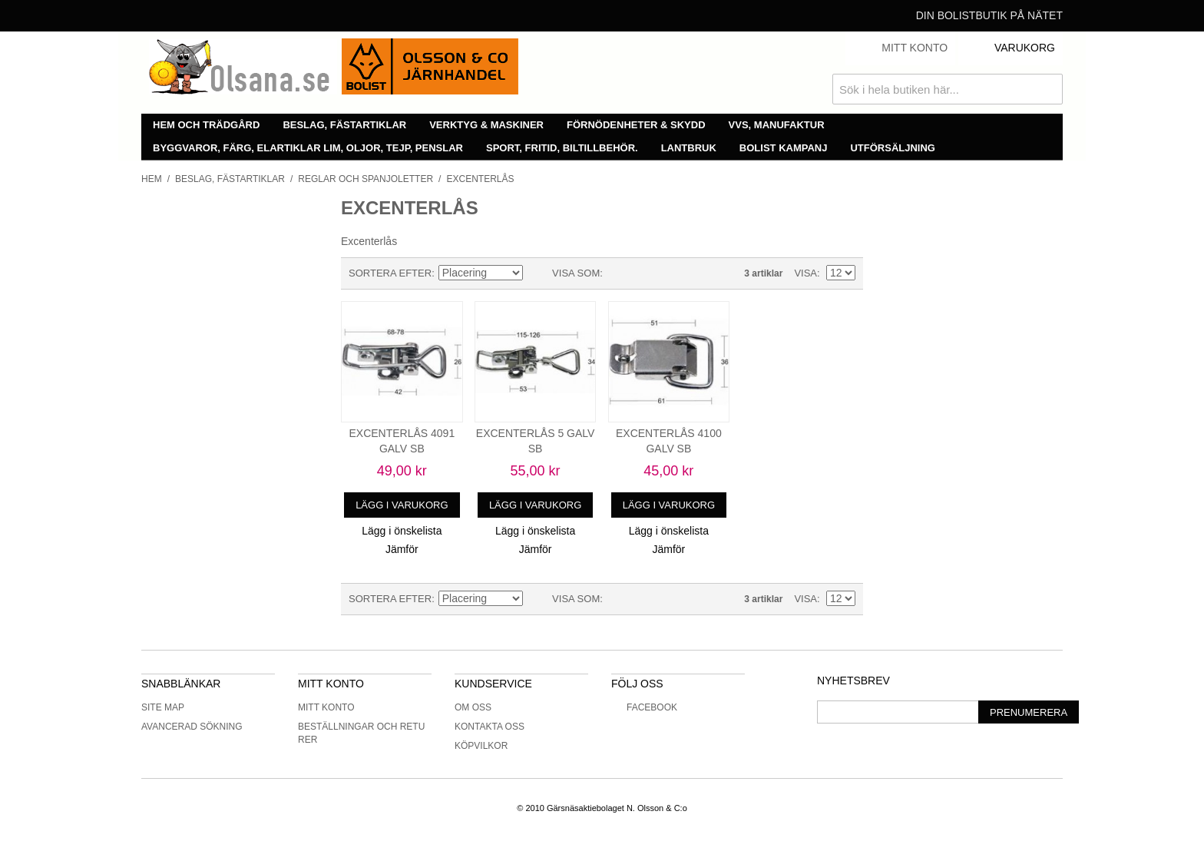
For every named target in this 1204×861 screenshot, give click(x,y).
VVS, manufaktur (777, 125)
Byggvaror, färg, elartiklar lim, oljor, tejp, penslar (308, 148)
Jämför (401, 549)
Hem (151, 179)
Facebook (644, 707)
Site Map (162, 707)
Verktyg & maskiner (486, 125)
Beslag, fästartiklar (344, 125)
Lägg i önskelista (402, 531)
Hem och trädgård (206, 125)
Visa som (576, 273)
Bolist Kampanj (783, 148)
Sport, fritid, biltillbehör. (562, 148)
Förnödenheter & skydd (636, 125)
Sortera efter (390, 273)
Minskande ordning (536, 273)
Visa (805, 273)
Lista (645, 273)
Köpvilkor (481, 745)
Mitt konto (326, 707)
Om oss (473, 707)
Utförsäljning (892, 148)
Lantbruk (688, 148)
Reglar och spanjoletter (365, 179)
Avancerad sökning (192, 726)
